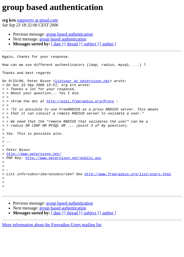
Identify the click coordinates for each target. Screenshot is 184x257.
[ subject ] (90, 44)
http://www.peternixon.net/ (33, 173)
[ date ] (57, 44)
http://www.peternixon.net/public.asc (63, 178)
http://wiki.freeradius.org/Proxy (80, 110)
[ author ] (108, 44)
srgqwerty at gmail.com (37, 20)
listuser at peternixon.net (82, 86)
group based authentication (69, 34)
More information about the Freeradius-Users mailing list (51, 252)
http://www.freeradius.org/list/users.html (127, 198)
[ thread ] (72, 44)
